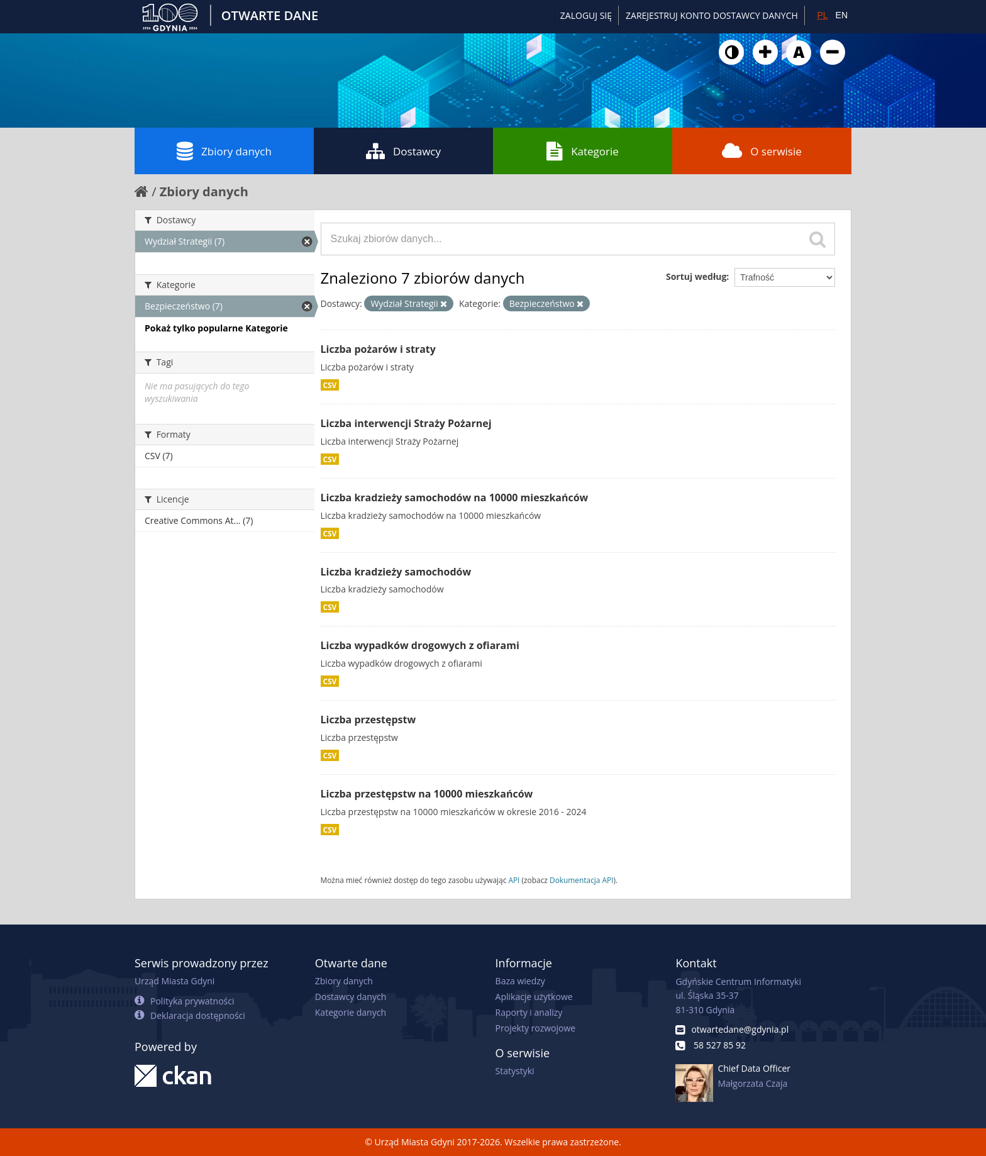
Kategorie (582, 151)
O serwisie (762, 151)
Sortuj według (696, 276)
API (513, 880)
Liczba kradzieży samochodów (396, 572)
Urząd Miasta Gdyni (174, 981)
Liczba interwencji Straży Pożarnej (406, 423)
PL (822, 15)
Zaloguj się (586, 15)
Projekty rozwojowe (536, 1028)
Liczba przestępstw (368, 719)
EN (842, 15)
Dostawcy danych (350, 997)
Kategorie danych (350, 1012)
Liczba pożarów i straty (378, 349)
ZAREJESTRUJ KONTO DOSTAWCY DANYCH (712, 15)
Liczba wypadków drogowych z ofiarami (420, 645)
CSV (330, 385)
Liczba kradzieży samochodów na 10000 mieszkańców (455, 497)
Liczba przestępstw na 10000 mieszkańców (427, 794)
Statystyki (515, 1071)
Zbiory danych (224, 151)
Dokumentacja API (582, 880)
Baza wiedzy (520, 981)
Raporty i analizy (529, 1012)
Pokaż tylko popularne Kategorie (216, 328)
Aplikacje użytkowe (534, 997)
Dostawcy (403, 151)
